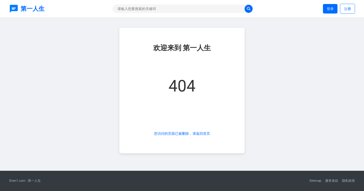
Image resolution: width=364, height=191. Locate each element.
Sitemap (315, 180)
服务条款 (331, 180)
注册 (347, 9)
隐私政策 (348, 180)
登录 (330, 9)
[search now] (249, 9)
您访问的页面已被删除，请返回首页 (182, 134)
